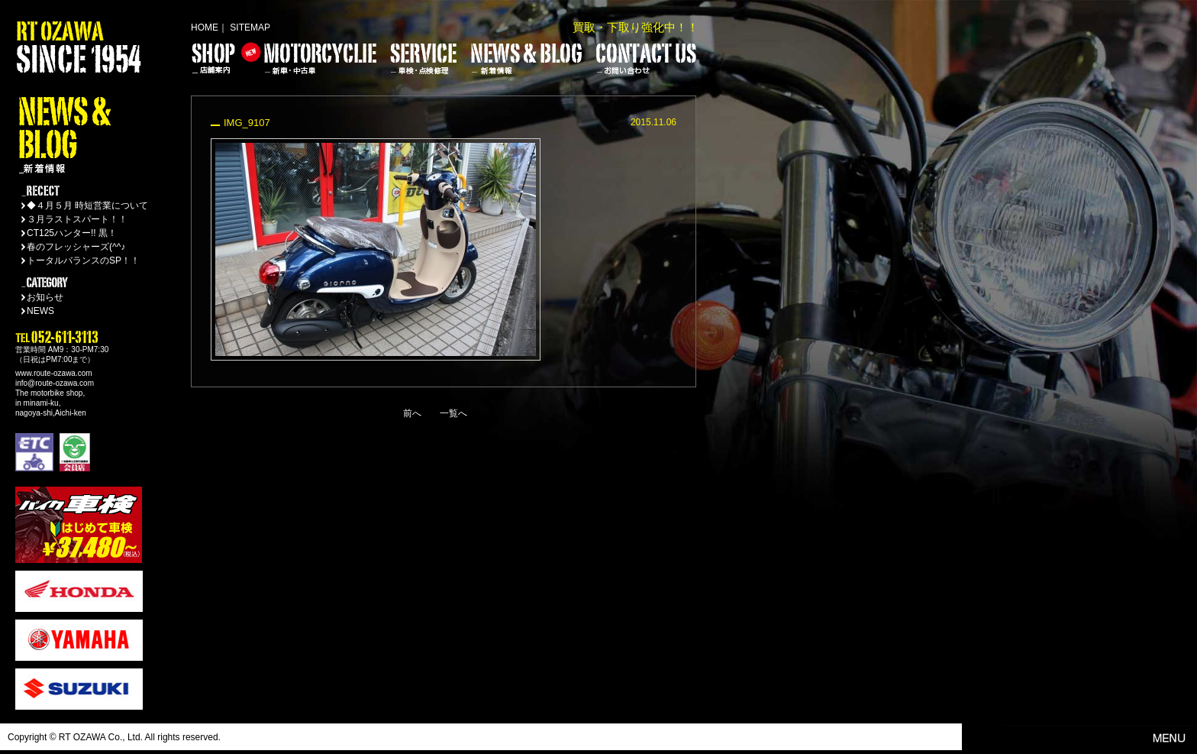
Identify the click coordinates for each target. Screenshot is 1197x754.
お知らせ (45, 297)
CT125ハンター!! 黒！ (72, 233)
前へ (412, 413)
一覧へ (453, 413)
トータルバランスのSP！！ (83, 260)
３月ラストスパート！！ (77, 219)
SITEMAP (250, 27)
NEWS (40, 311)
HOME (204, 27)
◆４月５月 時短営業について (87, 205)
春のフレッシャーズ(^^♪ (76, 246)
